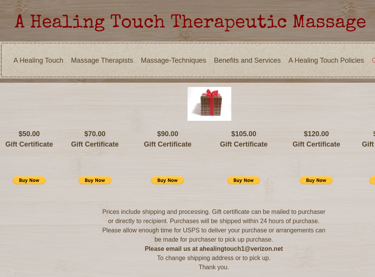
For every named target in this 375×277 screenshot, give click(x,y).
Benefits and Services (247, 60)
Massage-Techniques (173, 60)
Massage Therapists (102, 60)
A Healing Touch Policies (326, 60)
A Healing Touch (38, 60)
